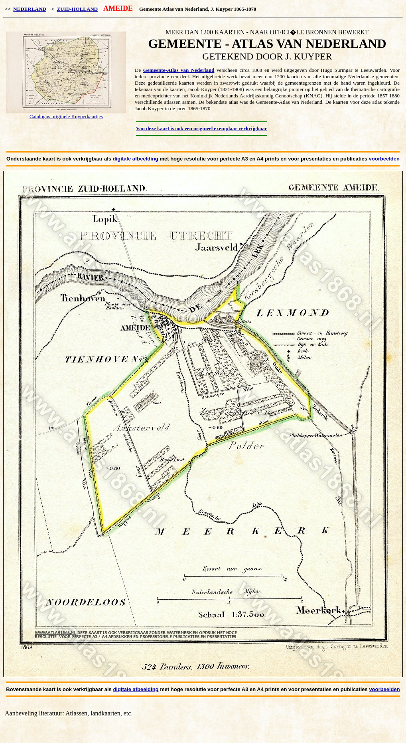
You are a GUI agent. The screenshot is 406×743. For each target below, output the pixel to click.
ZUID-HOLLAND (77, 9)
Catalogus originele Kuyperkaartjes (66, 116)
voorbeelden (384, 159)
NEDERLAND (29, 9)
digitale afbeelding (135, 159)
